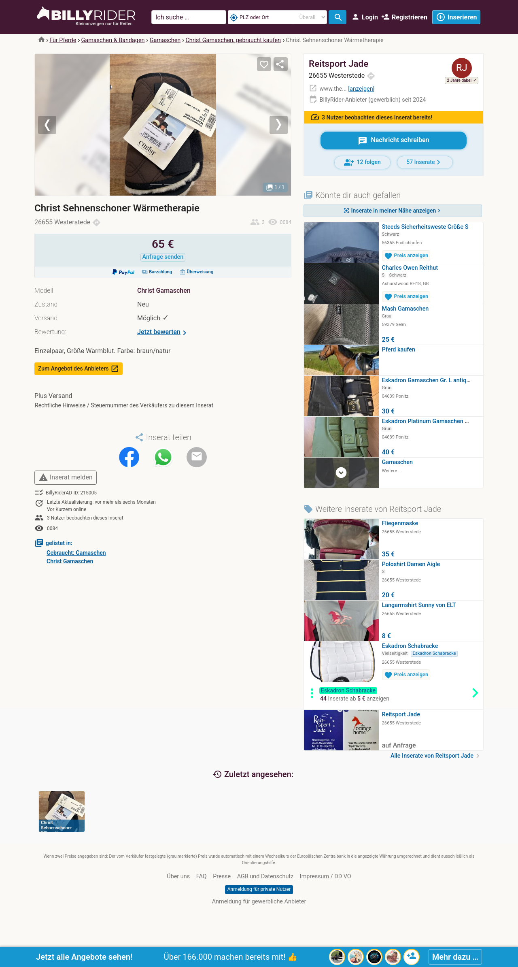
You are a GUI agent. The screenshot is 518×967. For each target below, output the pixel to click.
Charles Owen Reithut (410, 267)
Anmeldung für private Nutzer (259, 889)
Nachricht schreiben (393, 141)
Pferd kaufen (398, 349)
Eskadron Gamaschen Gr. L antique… (429, 380)
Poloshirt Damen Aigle (411, 564)
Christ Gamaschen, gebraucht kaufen (233, 40)
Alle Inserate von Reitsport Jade (436, 755)
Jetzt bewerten (163, 333)
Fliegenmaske (400, 523)
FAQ (201, 876)
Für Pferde (62, 40)
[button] (54, 125)
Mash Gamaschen (405, 308)
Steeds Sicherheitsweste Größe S (425, 227)
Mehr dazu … (455, 957)
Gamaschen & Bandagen (113, 40)
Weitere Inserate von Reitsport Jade (372, 509)
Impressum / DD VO (325, 876)
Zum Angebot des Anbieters (78, 368)
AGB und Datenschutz (265, 876)
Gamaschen (165, 40)
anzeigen (361, 88)
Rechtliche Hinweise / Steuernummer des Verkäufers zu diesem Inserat (124, 405)
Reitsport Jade (338, 63)
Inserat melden (65, 477)
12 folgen (362, 162)
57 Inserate (424, 162)
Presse (222, 876)
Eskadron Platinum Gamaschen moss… (433, 421)
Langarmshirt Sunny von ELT (419, 605)
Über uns (178, 876)
